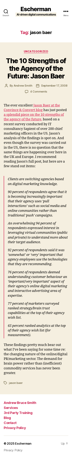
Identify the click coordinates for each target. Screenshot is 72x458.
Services (11, 408)
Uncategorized (36, 51)
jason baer (16, 383)
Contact (10, 423)
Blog (7, 418)
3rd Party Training (18, 413)
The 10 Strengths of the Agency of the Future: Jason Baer (36, 68)
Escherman (23, 443)
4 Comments (38, 91)
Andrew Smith (23, 85)
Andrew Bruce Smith (20, 403)
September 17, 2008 (54, 85)
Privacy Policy (15, 428)
